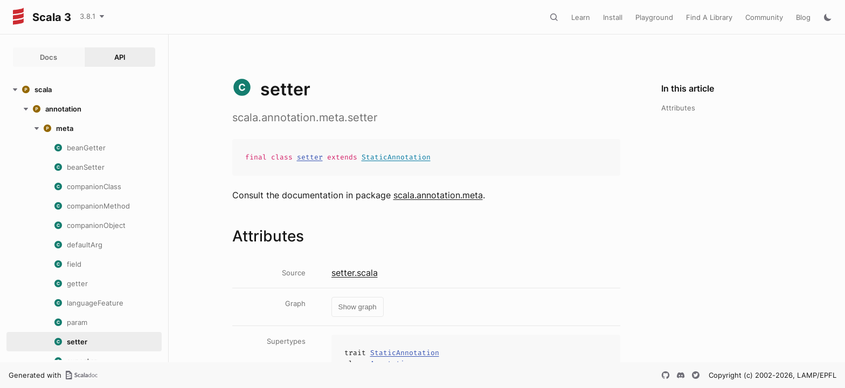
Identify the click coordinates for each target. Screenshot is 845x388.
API (120, 57)
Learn (580, 17)
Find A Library (709, 17)
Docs (48, 57)
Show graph (357, 307)
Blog (803, 17)
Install (612, 17)
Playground (654, 17)
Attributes (678, 107)
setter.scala (354, 272)
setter (310, 157)
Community (764, 17)
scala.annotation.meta (438, 195)
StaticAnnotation (396, 157)
